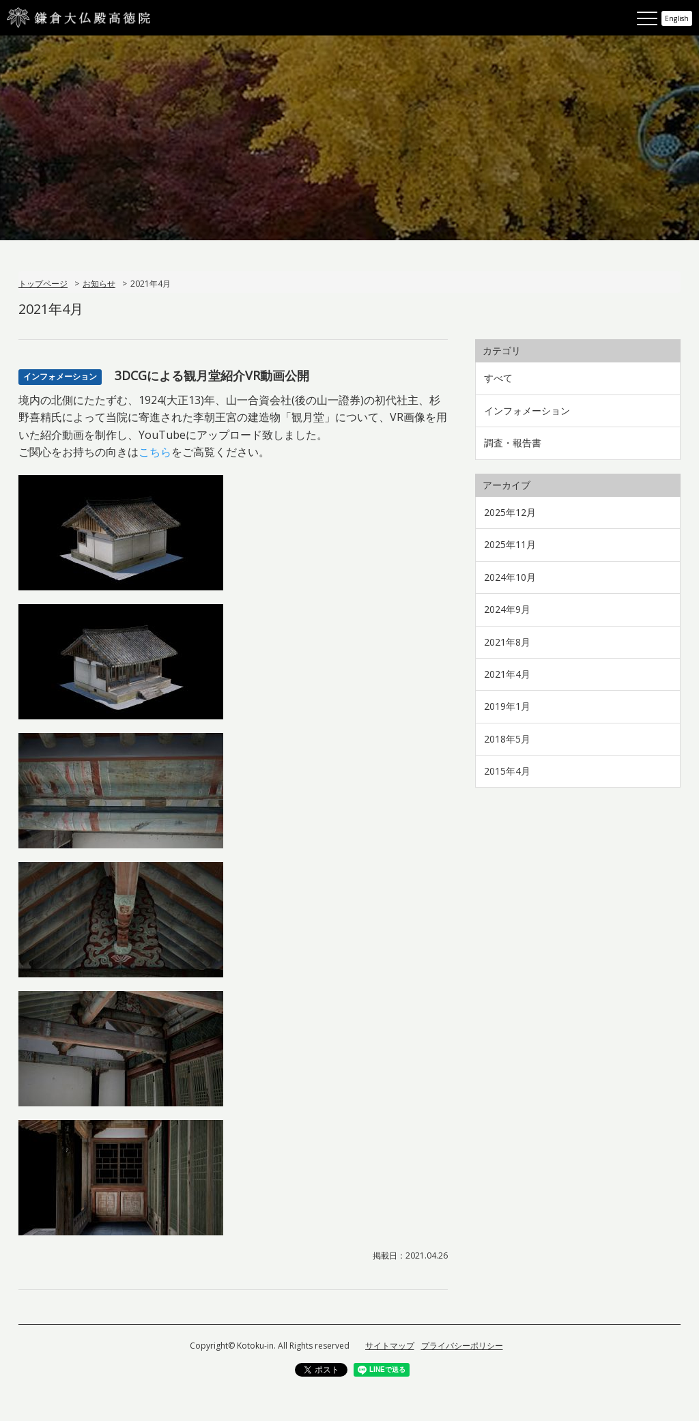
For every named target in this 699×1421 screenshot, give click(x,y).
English (677, 18)
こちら (155, 451)
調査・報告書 (512, 442)
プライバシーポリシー (462, 1345)
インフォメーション (527, 410)
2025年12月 (510, 512)
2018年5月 (507, 738)
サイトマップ (389, 1345)
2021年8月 (507, 641)
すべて (498, 377)
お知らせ (99, 283)
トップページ (43, 283)
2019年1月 (507, 706)
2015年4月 (507, 770)
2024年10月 (510, 577)
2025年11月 (510, 544)
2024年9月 (507, 609)
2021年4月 (507, 674)
